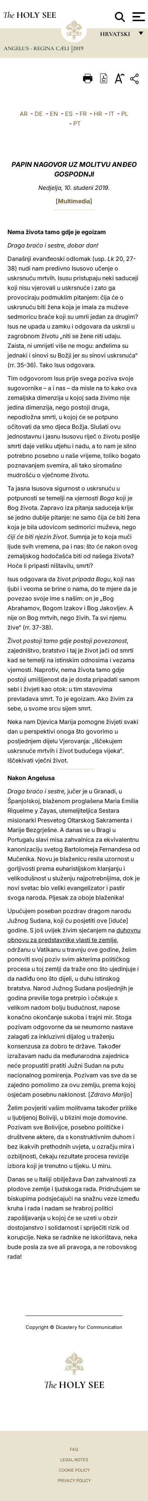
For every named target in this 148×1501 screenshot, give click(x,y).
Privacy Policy (74, 1480)
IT (111, 113)
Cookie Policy (74, 1470)
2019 (78, 48)
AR (24, 113)
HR (98, 113)
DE (39, 113)
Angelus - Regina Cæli (37, 48)
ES (69, 113)
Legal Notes (74, 1459)
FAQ (74, 1449)
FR (83, 113)
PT (77, 123)
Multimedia (74, 201)
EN (54, 113)
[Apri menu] (138, 16)
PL (124, 113)
